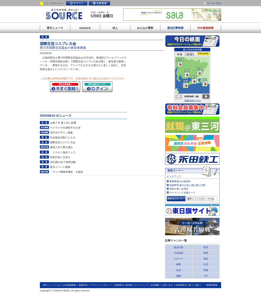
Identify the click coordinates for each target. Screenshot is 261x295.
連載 (178, 276)
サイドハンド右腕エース (182, 192)
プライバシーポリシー (101, 285)
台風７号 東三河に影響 (63, 122)
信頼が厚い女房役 (178, 188)
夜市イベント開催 (60, 167)
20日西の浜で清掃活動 (63, 162)
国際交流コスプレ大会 (62, 142)
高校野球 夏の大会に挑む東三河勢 (187, 185)
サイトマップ (141, 285)
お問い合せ (167, 285)
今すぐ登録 (65, 86)
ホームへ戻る (214, 3)
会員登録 (99, 3)
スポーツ (178, 258)
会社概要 (155, 285)
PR (206, 276)
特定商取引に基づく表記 (188, 285)
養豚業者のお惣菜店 (180, 181)
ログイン (76, 3)
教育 (206, 253)
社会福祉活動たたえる (62, 137)
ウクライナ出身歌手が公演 (65, 127)
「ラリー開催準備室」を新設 (66, 171)
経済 (206, 247)
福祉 (206, 258)
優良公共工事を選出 (61, 147)
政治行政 (178, 247)
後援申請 (83, 285)
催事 (178, 264)
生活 (206, 264)
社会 (178, 270)
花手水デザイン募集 (61, 132)
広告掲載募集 (69, 285)
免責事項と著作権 (123, 285)
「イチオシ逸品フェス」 (64, 152)
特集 (206, 270)
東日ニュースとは (51, 285)
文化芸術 (178, 253)
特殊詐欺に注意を (60, 157)
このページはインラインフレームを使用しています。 (192, 75)
